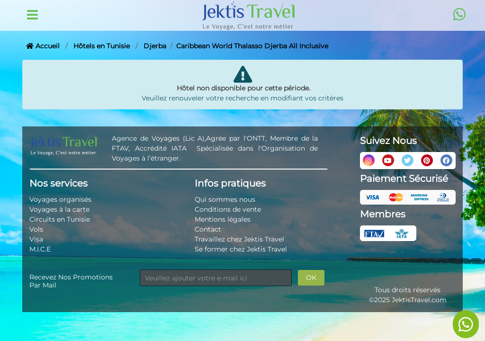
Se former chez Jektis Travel (241, 249)
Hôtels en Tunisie (101, 46)
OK (311, 277)
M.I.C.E (40, 249)
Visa (36, 239)
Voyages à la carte (59, 209)
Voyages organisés (60, 199)
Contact (208, 229)
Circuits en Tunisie (59, 219)
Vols (36, 229)
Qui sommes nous (225, 199)
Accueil (43, 46)
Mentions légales (223, 219)
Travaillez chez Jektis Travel (239, 239)
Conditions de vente (228, 209)
